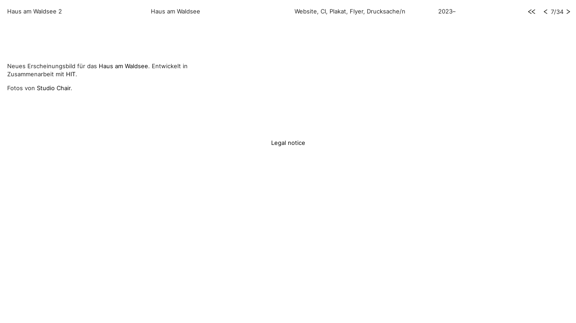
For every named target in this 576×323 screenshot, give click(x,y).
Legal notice (288, 142)
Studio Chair (53, 88)
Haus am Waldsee (123, 66)
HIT (70, 74)
